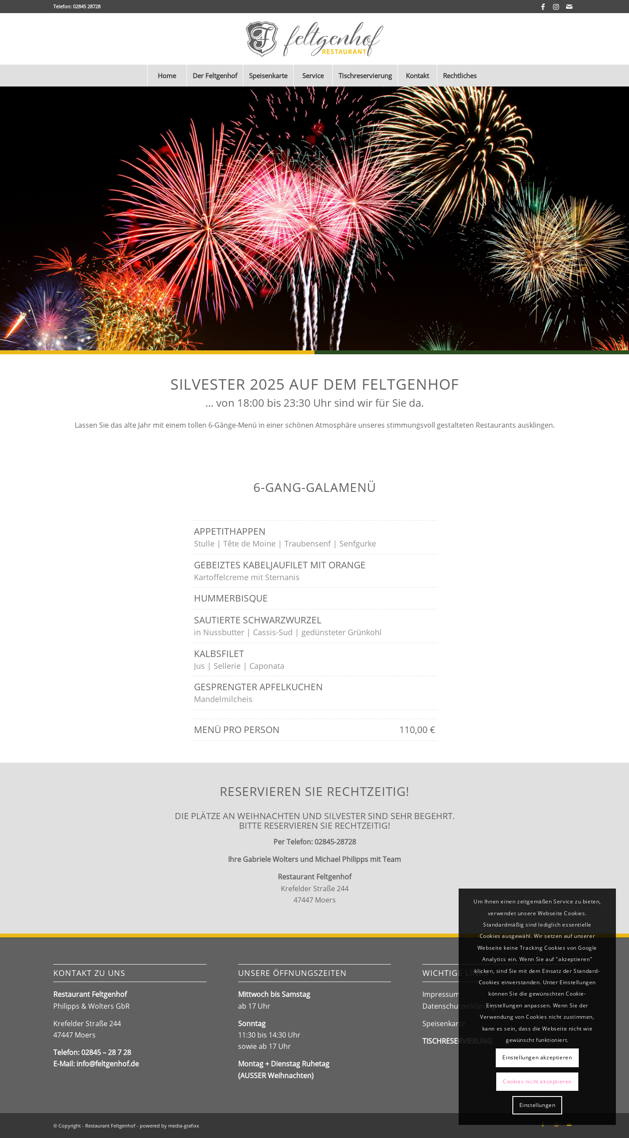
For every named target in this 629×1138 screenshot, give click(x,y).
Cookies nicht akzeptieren (537, 1081)
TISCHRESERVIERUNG (457, 1041)
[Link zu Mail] (569, 6)
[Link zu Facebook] (542, 6)
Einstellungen (537, 1105)
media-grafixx (183, 1125)
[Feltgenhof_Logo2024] (315, 39)
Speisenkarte (443, 1023)
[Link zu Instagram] (556, 6)
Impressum (441, 994)
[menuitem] (167, 75)
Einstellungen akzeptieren (537, 1057)
